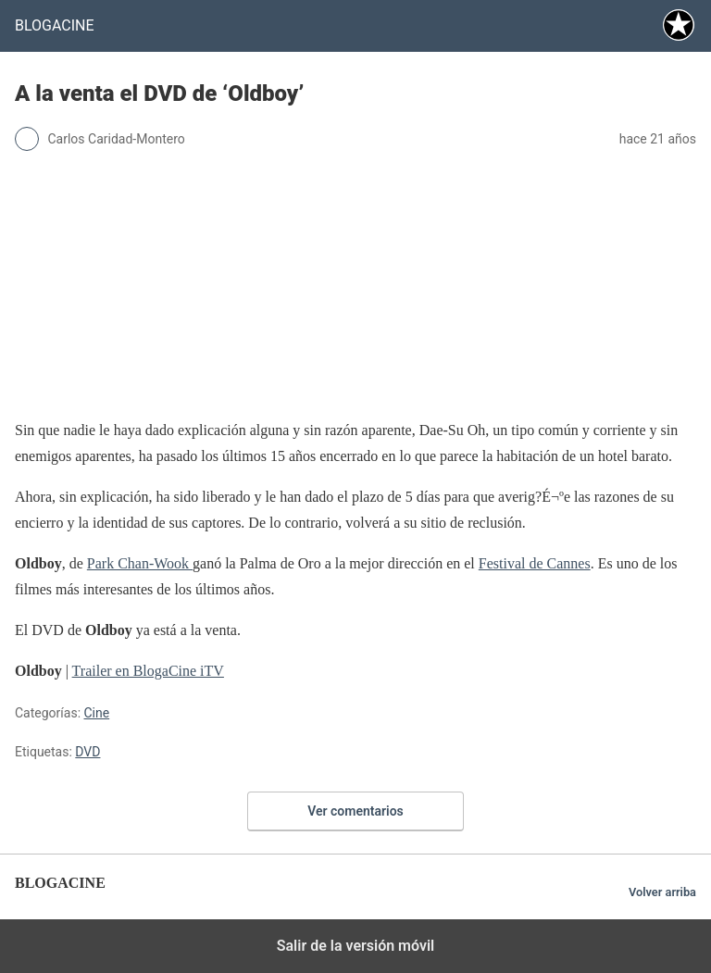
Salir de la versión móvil (356, 945)
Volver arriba (662, 892)
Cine (97, 712)
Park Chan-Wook (140, 563)
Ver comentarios (355, 811)
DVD (87, 751)
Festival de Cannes (535, 563)
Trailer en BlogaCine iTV (148, 671)
